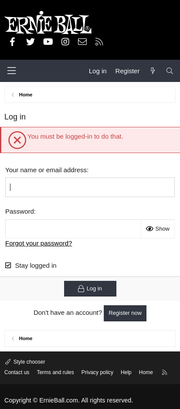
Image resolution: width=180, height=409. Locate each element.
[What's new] (152, 71)
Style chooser (28, 362)
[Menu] (11, 71)
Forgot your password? (38, 243)
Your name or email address (46, 170)
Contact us (16, 372)
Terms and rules (55, 372)
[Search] (169, 71)
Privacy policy (97, 372)
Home (146, 372)
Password (19, 211)
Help (126, 372)
